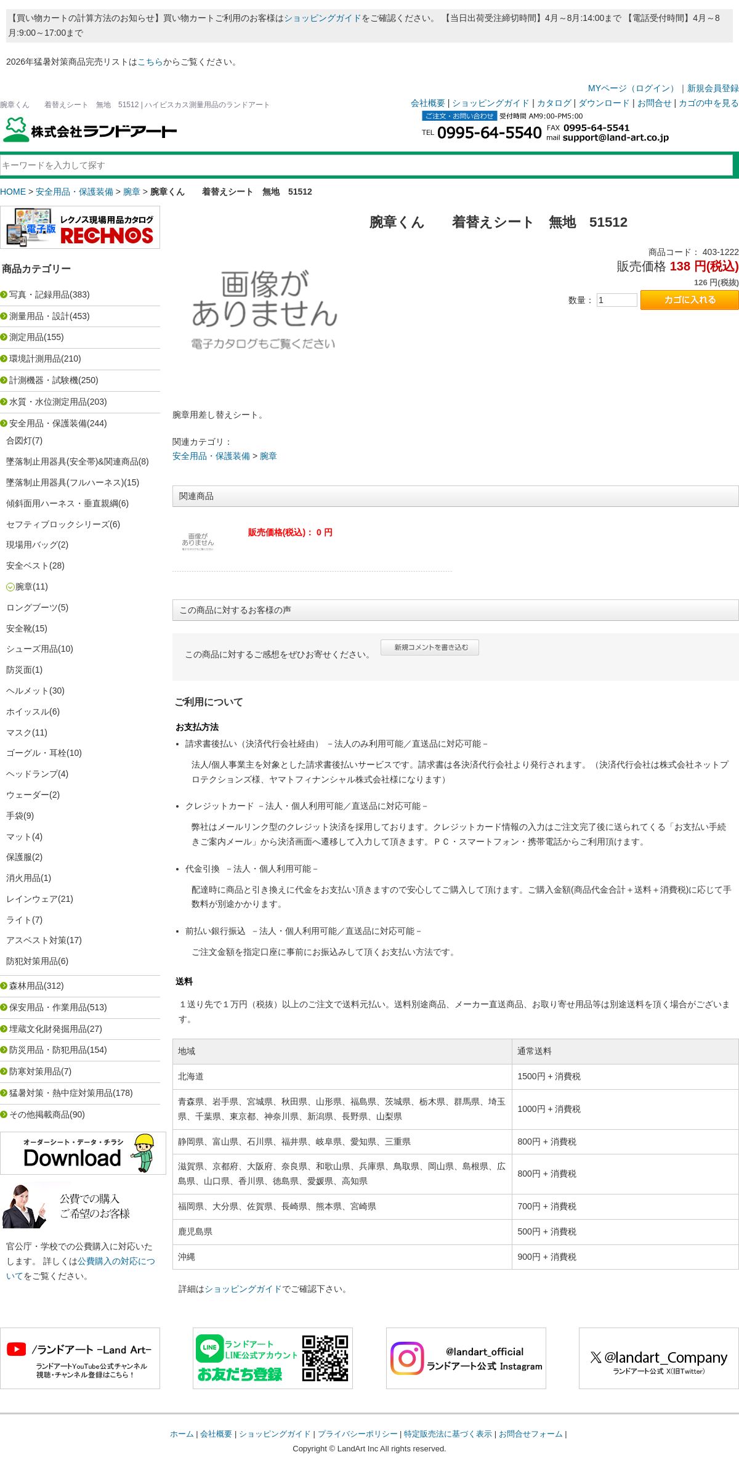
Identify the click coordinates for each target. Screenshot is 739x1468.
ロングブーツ (32, 607)
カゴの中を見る (709, 103)
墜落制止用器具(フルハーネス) (65, 482)
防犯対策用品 (32, 961)
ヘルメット (27, 690)
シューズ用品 (32, 649)
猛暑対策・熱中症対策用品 (61, 1093)
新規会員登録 (713, 88)
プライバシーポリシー (358, 1433)
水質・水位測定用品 (48, 402)
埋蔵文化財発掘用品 (48, 1029)
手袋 (14, 816)
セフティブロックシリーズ (58, 524)
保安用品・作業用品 (48, 1007)
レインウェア (32, 899)
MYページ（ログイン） (633, 88)
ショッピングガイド (322, 18)
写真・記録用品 (39, 294)
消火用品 (23, 878)
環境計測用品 (35, 358)
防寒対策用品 (35, 1071)
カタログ (554, 103)
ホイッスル (27, 711)
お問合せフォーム (531, 1433)
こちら (150, 62)
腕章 (131, 192)
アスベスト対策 (36, 940)
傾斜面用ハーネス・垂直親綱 (62, 503)
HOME (13, 192)
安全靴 (19, 628)
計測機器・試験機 (43, 380)
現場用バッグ (32, 544)
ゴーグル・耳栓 (36, 753)
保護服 (19, 857)
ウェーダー (27, 795)
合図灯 (19, 440)
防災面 (19, 670)
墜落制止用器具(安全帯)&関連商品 (72, 461)
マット (19, 836)
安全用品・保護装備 (74, 192)
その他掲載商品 (39, 1114)
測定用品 (26, 337)
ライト (19, 920)
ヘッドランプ (32, 774)
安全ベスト (27, 565)
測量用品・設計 (39, 316)
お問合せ (654, 103)
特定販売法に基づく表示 (448, 1433)
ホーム (182, 1433)
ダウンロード (604, 103)
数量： (581, 300)
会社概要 (428, 103)
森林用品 (26, 986)
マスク (19, 732)
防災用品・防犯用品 (48, 1050)
